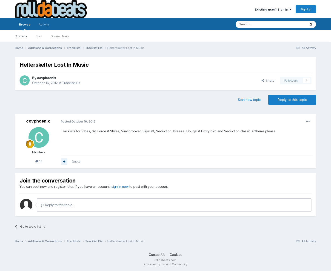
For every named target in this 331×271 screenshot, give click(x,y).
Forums (21, 36)
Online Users (60, 36)
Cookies (176, 255)
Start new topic (249, 100)
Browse (24, 26)
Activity (44, 24)
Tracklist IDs (71, 83)
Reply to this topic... (57, 205)
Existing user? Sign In (273, 9)
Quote (76, 161)
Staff (39, 36)
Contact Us (157, 255)
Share (268, 80)
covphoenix (46, 78)
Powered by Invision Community (165, 264)
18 (38, 161)
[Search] (259, 24)
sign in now (119, 186)
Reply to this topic (292, 100)
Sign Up (305, 9)
